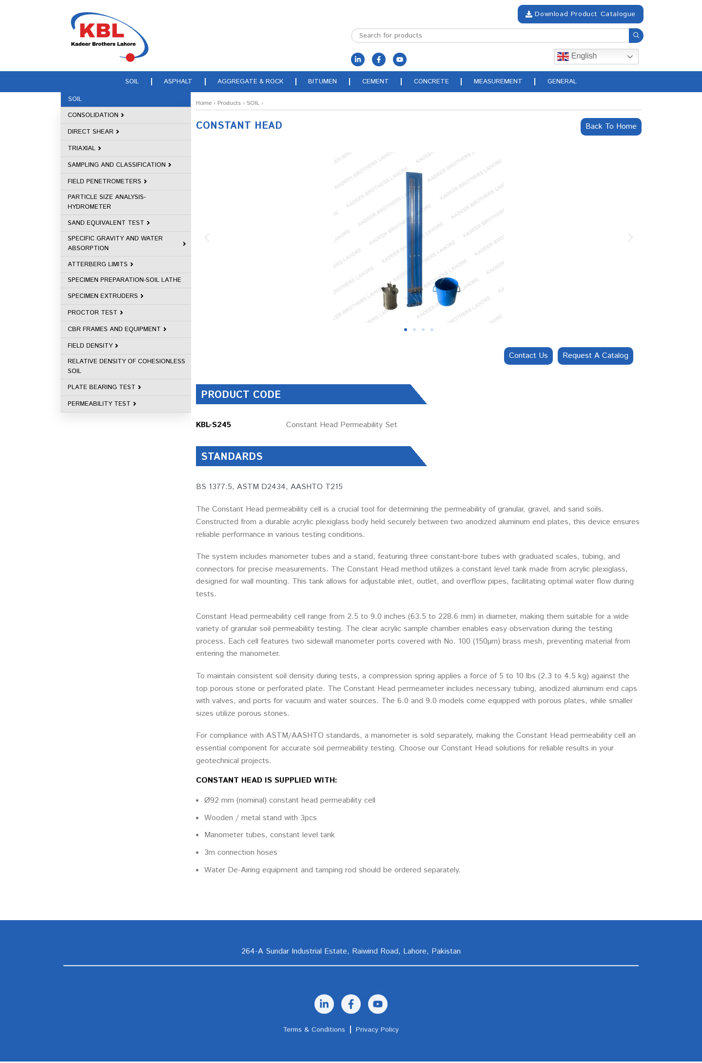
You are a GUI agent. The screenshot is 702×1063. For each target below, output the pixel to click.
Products (229, 104)
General (580, 82)
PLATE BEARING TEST (104, 389)
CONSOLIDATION (96, 116)
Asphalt (165, 82)
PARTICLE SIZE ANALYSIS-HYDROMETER (107, 203)
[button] (207, 239)
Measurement (512, 82)
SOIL (253, 104)
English (577, 56)
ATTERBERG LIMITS (101, 266)
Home (204, 104)
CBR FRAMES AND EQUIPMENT (117, 330)
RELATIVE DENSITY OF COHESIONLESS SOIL (126, 367)
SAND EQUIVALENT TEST (109, 224)
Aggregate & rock (243, 82)
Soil (115, 82)
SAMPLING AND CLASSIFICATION (120, 166)
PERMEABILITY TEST (102, 405)
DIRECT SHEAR (93, 133)
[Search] (497, 35)
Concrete (440, 82)
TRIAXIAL (84, 150)
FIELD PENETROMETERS (107, 183)
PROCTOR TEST (95, 314)
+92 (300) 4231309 (260, 989)
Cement (378, 82)
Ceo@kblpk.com (462, 989)
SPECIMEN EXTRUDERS (106, 297)
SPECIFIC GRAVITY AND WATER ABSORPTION (127, 245)
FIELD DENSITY (93, 347)
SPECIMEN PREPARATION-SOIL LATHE (124, 281)
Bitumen (321, 82)
